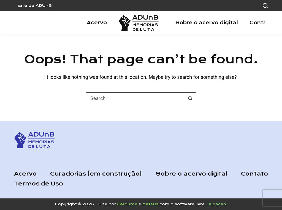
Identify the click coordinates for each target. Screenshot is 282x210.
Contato (261, 22)
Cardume (127, 204)
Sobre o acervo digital (206, 22)
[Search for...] (135, 98)
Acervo (97, 22)
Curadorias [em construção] (96, 174)
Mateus (150, 204)
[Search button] (190, 98)
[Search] (265, 5)
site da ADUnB (35, 5)
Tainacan (216, 204)
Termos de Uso (38, 184)
